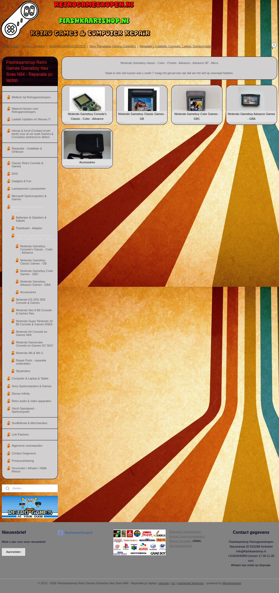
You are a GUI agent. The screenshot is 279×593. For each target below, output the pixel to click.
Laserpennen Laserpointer (29, 188)
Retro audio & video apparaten (31, 401)
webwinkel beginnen (191, 583)
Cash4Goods (10, 46)
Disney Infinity (21, 393)
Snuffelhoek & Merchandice (29, 423)
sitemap (164, 583)
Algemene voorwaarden (27, 445)
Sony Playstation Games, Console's (112, 46)
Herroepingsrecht (180, 545)
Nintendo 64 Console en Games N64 (31, 333)
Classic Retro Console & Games (27, 164)
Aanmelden (13, 551)
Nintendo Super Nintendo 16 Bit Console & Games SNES (34, 322)
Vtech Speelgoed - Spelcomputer (24, 410)
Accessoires (28, 292)
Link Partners (20, 434)
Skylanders (23, 371)
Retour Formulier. (180, 541)
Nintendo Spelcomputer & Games (28, 208)
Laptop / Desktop (34, 46)
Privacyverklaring (23, 460)
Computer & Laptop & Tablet (30, 378)
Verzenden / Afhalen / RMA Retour (29, 470)
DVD (15, 173)
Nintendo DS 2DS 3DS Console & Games (30, 301)
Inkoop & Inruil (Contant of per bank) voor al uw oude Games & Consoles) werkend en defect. (32, 134)
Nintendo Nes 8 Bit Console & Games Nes (34, 312)
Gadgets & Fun (21, 181)
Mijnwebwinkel (231, 583)
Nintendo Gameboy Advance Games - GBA (35, 283)
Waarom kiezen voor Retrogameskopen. (25, 110)
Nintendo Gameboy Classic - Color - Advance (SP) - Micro (34, 237)
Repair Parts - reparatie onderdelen (31, 362)
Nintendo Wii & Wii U (29, 353)
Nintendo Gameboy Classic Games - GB (33, 262)
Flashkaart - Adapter (29, 228)
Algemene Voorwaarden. (185, 531)
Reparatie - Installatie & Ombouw (27, 150)
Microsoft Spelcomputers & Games (29, 197)
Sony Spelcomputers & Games (31, 386)
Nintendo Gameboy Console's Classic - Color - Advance (36, 249)
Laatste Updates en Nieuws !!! (31, 119)
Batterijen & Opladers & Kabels (31, 219)
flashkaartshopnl (75, 533)
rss (173, 583)
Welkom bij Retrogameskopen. (31, 97)
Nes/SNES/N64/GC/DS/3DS (67, 46)
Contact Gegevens (24, 453)
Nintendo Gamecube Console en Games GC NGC (34, 344)
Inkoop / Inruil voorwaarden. (187, 536)
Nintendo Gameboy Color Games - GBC (36, 272)
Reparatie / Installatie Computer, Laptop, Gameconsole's (176, 46)
